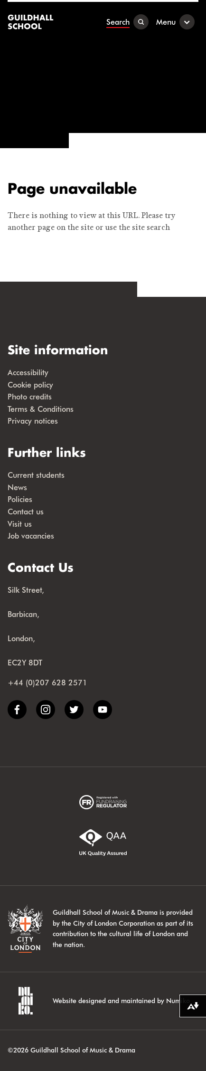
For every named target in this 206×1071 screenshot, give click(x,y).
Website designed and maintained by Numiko (121, 1000)
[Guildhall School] (32, 21)
